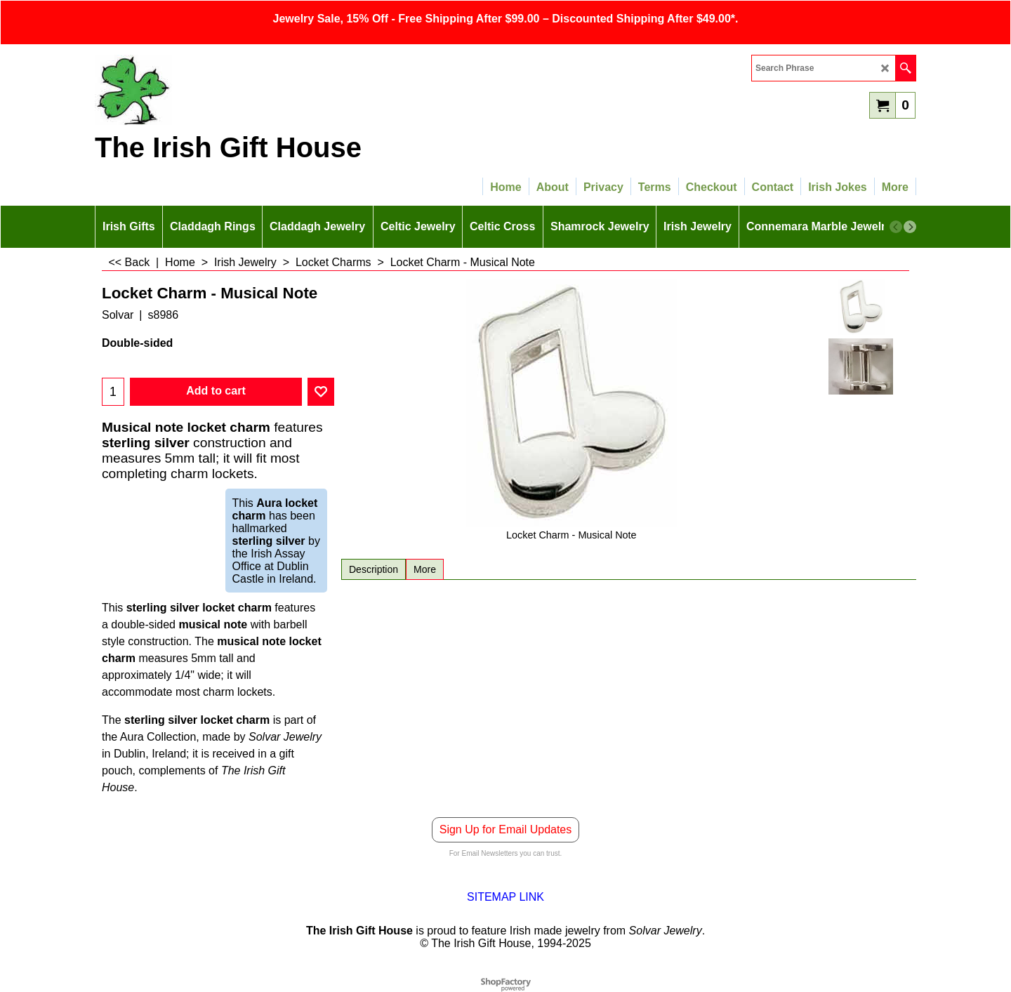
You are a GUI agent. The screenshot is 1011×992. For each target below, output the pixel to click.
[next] (910, 226)
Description (373, 569)
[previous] (896, 226)
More (425, 569)
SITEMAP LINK (505, 897)
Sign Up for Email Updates (506, 829)
